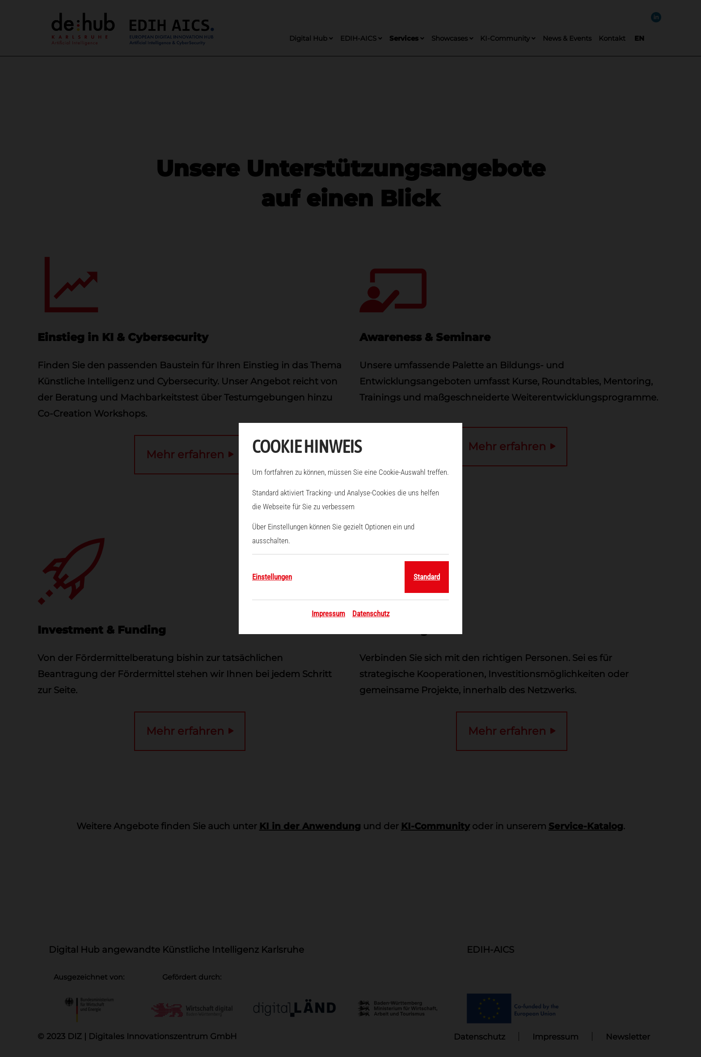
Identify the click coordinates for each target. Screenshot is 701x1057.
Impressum (328, 613)
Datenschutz (370, 613)
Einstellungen (272, 576)
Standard (427, 576)
